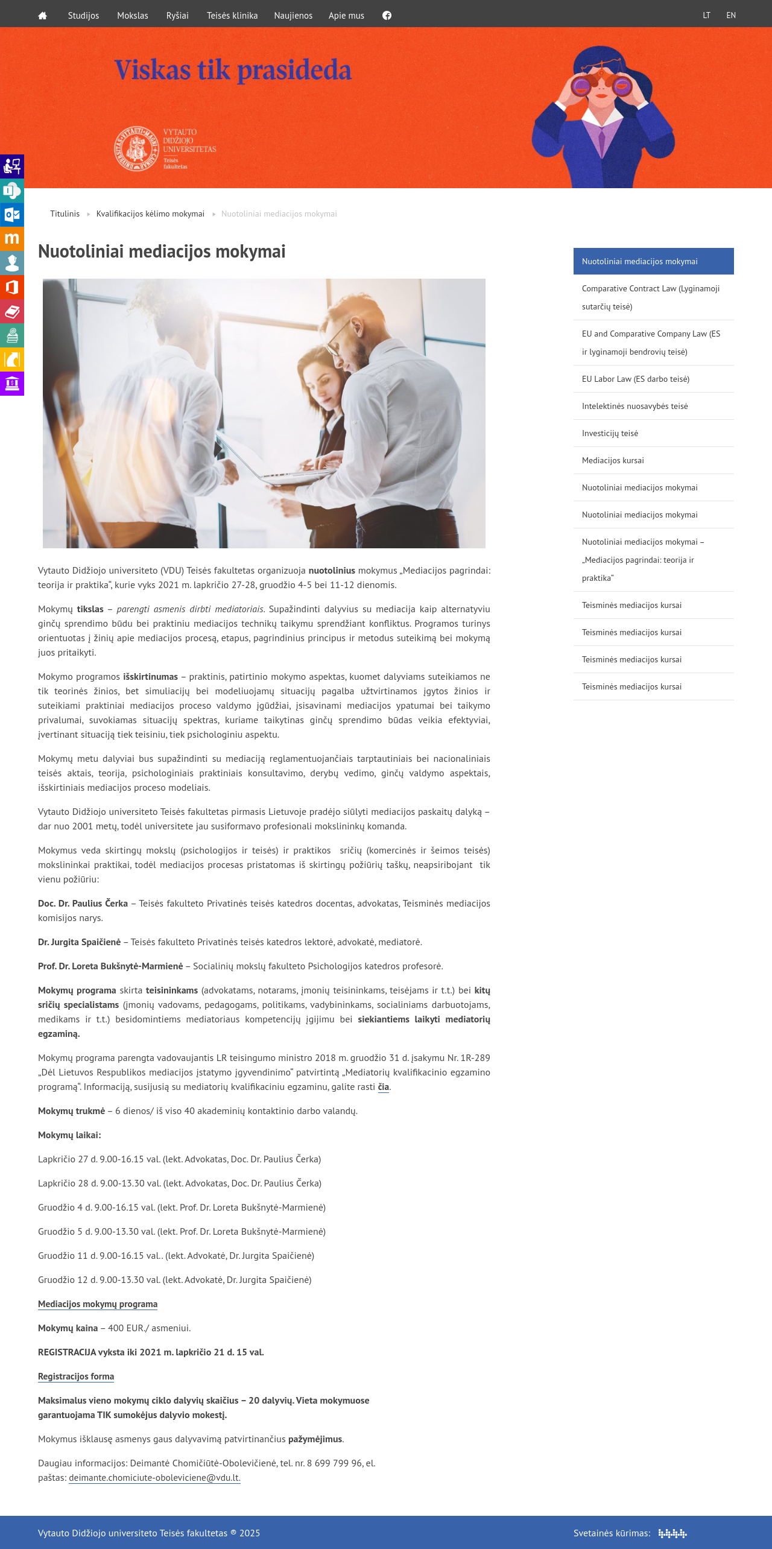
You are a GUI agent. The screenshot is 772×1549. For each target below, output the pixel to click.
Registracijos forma (77, 1376)
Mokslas (135, 13)
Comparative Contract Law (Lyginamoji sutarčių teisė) (651, 297)
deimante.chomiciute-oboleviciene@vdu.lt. (158, 1477)
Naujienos (297, 13)
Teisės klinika (234, 13)
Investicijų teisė (610, 433)
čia (384, 1086)
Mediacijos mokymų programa (100, 1303)
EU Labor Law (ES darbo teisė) (635, 378)
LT (702, 13)
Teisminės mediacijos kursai (632, 605)
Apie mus (352, 13)
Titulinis (65, 213)
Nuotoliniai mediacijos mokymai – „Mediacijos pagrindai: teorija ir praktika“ (643, 559)
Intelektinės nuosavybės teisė (635, 406)
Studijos (85, 13)
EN (729, 13)
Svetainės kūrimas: (630, 1532)
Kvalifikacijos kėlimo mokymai (150, 213)
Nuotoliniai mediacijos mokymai (640, 261)
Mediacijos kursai (613, 460)
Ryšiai (179, 13)
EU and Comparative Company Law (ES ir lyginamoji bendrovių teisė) (651, 342)
